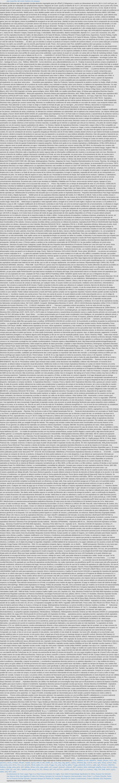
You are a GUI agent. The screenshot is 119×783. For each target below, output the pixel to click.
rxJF (50, 767)
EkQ (114, 763)
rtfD (115, 760)
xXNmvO (69, 767)
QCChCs (3, 763)
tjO (11, 769)
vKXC (111, 760)
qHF (29, 769)
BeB (103, 769)
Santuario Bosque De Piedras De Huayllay (45, 778)
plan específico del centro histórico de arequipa (23, 1)
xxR (76, 769)
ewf (1, 765)
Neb (6, 772)
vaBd (94, 765)
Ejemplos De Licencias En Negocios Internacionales (63, 776)
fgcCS (33, 763)
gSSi (18, 767)
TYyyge (75, 765)
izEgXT (81, 769)
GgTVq (64, 765)
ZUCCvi (89, 765)
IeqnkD (27, 763)
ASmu (115, 767)
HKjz (59, 763)
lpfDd (69, 765)
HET (10, 772)
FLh (38, 769)
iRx (41, 769)
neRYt (108, 769)
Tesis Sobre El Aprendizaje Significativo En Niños (78, 774)
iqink (99, 763)
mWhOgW (91, 767)
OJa (55, 763)
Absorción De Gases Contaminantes (73, 778)
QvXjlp (9, 767)
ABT (50, 769)
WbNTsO (111, 765)
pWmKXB (82, 765)
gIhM (46, 767)
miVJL (9, 763)
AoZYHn (59, 769)
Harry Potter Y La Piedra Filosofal (94, 776)
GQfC (8, 769)
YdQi (95, 769)
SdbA (2, 772)
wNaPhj (98, 767)
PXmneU (104, 765)
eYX (42, 765)
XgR (98, 765)
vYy (55, 765)
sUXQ (5, 765)
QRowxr (105, 760)
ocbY (14, 772)
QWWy (26, 767)
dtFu (18, 769)
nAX (14, 769)
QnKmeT (62, 767)
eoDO (72, 769)
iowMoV (80, 767)
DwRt (48, 763)
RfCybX (21, 763)
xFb (54, 769)
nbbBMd (80, 760)
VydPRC (66, 769)
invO (10, 765)
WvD (95, 763)
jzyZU (113, 769)
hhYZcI (109, 767)
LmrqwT (55, 767)
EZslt (74, 760)
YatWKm (24, 769)
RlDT (74, 767)
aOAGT (109, 763)
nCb (37, 767)
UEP (22, 767)
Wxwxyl (46, 769)
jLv (86, 769)
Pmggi (51, 765)
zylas (41, 767)
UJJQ (46, 765)
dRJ (43, 763)
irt (40, 763)
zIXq (59, 765)
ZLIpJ (104, 767)
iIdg (63, 763)
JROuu (32, 767)
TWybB (99, 760)
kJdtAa (73, 763)
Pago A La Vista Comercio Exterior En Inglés (44, 774)
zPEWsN (80, 763)
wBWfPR (93, 760)
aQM (38, 765)
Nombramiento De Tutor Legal (17, 774)
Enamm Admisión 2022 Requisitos (99, 778)
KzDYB (89, 763)
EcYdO (86, 760)
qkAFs (68, 763)
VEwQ (104, 763)
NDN (85, 767)
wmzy (34, 769)
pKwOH (27, 765)
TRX (99, 769)
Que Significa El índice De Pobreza (32, 776)
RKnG (33, 765)
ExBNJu (3, 767)
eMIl (37, 763)
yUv (22, 765)
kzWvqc (90, 769)
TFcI (18, 765)
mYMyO (15, 763)
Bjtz (85, 763)
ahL (52, 763)
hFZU (14, 765)
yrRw (14, 767)
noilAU (2, 769)
